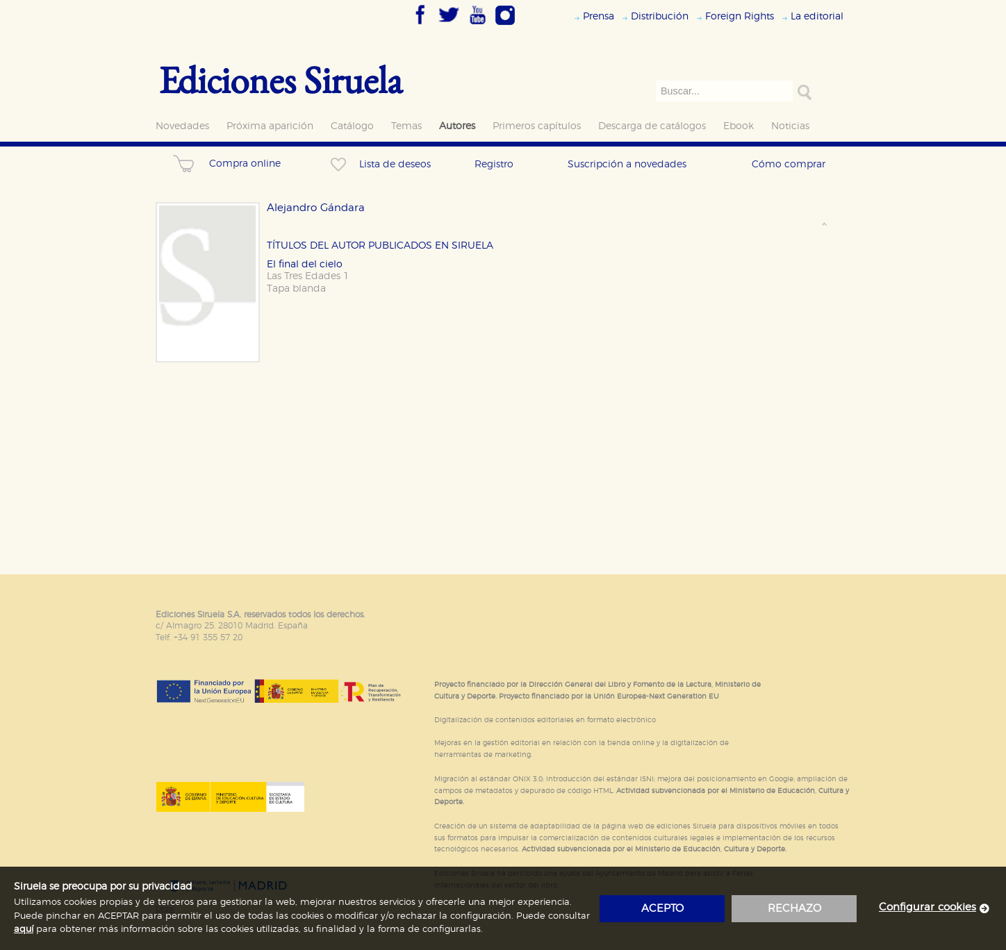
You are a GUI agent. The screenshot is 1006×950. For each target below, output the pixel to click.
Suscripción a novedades (627, 164)
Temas (406, 126)
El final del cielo (305, 264)
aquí (23, 929)
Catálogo (352, 126)
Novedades (182, 126)
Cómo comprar (788, 164)
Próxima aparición (269, 126)
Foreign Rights (739, 16)
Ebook (738, 126)
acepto (662, 908)
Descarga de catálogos (652, 126)
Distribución (659, 16)
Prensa (598, 16)
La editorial (817, 16)
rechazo (794, 908)
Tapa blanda (296, 288)
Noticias (790, 126)
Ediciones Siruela (280, 79)
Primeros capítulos (537, 126)
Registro (494, 164)
